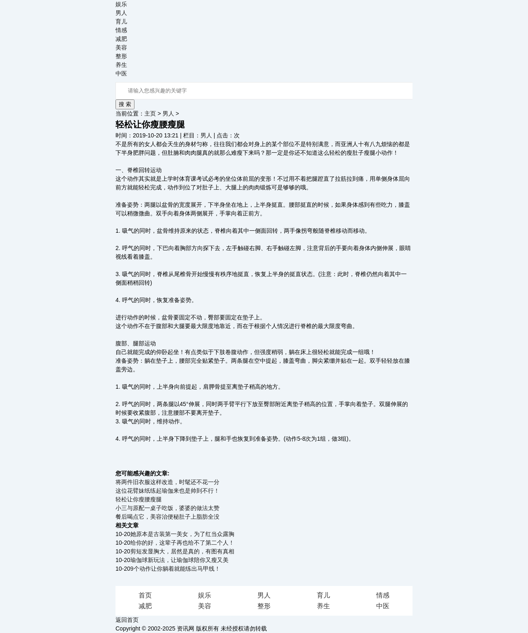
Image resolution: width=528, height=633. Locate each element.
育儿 (121, 21)
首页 (145, 595)
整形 (121, 56)
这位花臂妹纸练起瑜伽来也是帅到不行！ (167, 490)
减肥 (121, 38)
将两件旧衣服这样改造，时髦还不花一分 (167, 482)
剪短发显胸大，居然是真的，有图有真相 (182, 551)
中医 (121, 73)
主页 (150, 113)
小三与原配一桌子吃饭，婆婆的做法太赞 (167, 508)
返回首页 (127, 619)
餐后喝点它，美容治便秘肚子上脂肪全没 (167, 516)
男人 (121, 12)
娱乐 (121, 4)
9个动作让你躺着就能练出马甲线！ (175, 568)
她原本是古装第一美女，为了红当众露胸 (182, 534)
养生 (121, 64)
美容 (121, 47)
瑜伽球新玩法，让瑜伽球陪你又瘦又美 (179, 560)
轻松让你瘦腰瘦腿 (139, 499)
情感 (121, 30)
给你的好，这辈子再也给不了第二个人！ (182, 542)
